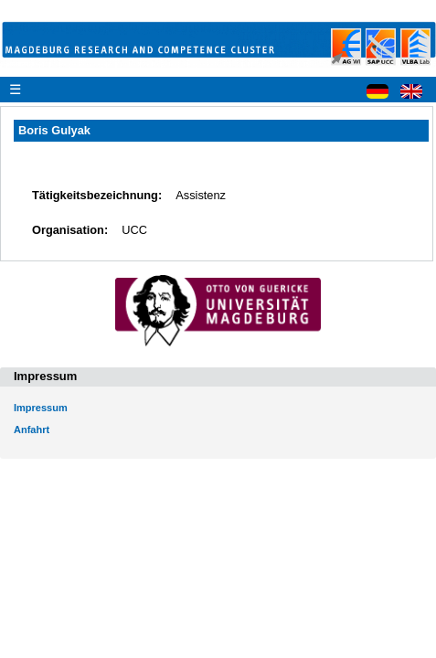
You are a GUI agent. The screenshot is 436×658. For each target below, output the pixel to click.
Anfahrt (31, 429)
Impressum (41, 407)
